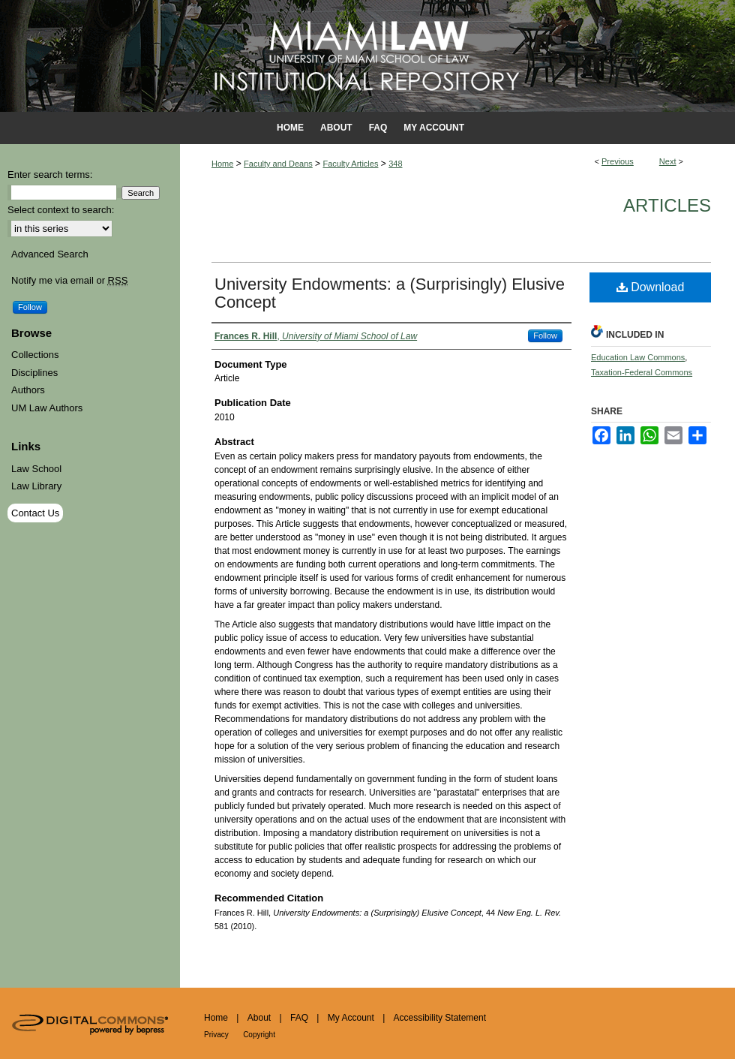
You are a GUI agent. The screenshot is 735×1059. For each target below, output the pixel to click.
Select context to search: (61, 209)
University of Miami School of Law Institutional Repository (367, 56)
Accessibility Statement (440, 1017)
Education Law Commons (638, 357)
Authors (28, 390)
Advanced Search (49, 254)
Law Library (36, 486)
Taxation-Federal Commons (641, 372)
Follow (545, 335)
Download (650, 287)
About (259, 1017)
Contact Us (35, 513)
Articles (667, 205)
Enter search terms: (50, 174)
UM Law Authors (46, 408)
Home (222, 163)
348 (395, 163)
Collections (35, 354)
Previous (618, 161)
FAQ (299, 1017)
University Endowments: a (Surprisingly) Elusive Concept (389, 293)
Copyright (259, 1034)
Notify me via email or (69, 281)
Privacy (216, 1034)
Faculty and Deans (278, 163)
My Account (351, 1017)
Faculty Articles (350, 163)
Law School (36, 468)
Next (667, 161)
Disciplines (34, 372)
